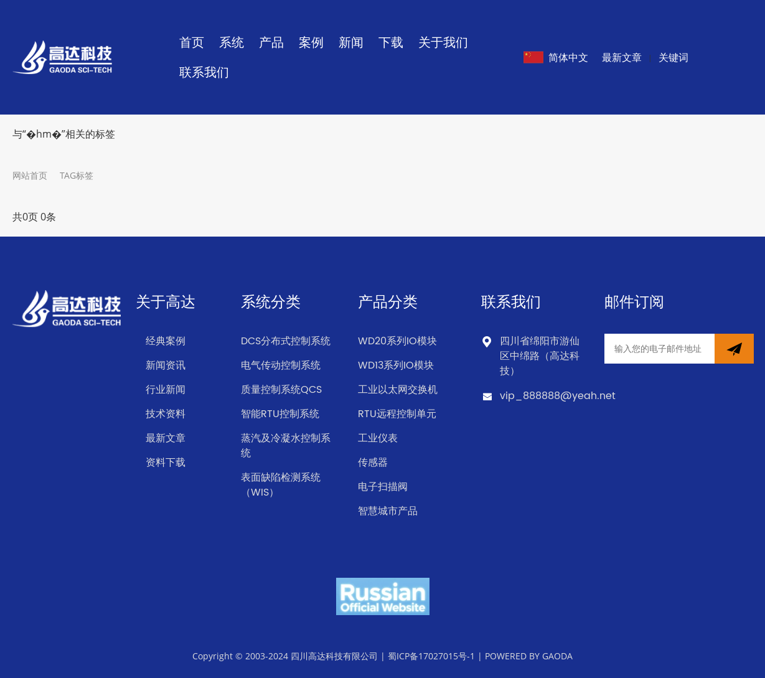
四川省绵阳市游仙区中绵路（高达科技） (540, 356)
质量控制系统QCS (281, 390)
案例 (311, 42)
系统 (231, 42)
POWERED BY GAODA (529, 656)
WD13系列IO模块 (396, 365)
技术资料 (165, 414)
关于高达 (165, 302)
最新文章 (622, 57)
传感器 (373, 462)
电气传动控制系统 (281, 365)
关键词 (673, 57)
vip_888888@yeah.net (558, 395)
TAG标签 (76, 175)
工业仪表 (378, 438)
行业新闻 (165, 390)
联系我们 (204, 72)
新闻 (351, 42)
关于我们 (443, 42)
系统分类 (271, 302)
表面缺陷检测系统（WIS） (281, 485)
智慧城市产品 (388, 511)
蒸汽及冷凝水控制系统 (286, 445)
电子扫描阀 (383, 487)
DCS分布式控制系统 (286, 341)
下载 (390, 42)
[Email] (659, 349)
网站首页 (29, 175)
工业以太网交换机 (398, 390)
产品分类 (388, 302)
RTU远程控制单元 (397, 414)
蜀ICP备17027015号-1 (431, 656)
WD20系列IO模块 (397, 341)
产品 (271, 42)
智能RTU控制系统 (280, 414)
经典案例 (165, 341)
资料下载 (165, 462)
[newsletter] (734, 349)
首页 (191, 42)
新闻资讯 (165, 365)
